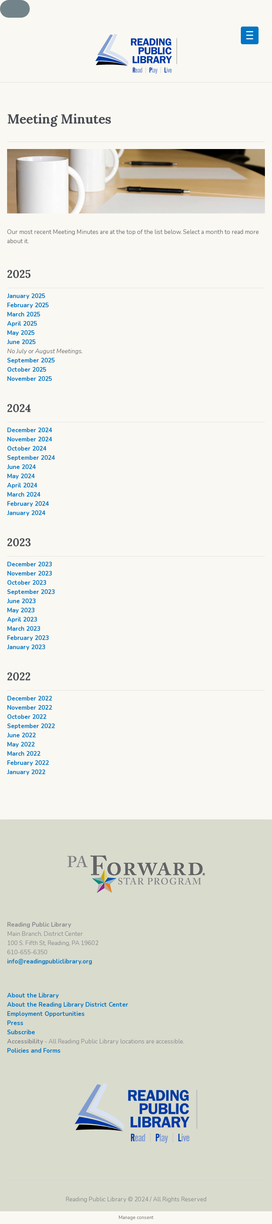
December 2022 (29, 698)
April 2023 (22, 620)
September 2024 (31, 458)
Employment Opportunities (46, 1014)
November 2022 (29, 708)
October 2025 (26, 370)
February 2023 (28, 638)
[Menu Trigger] (250, 35)
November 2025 (29, 379)
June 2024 (21, 467)
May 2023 (21, 610)
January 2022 (26, 772)
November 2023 (29, 574)
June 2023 (21, 601)
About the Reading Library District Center (67, 1005)
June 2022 (21, 735)
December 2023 (29, 564)
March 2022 (23, 754)
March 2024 (23, 495)
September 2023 (31, 592)
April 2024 (22, 485)
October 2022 (26, 717)
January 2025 (26, 296)
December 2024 (29, 430)
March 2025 (23, 314)
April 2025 (22, 324)
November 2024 (29, 439)
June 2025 (21, 342)
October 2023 (26, 583)
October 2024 (26, 449)
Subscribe (21, 1032)
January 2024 (26, 513)
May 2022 (21, 744)
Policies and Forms (34, 1051)
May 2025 (21, 333)
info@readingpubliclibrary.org (49, 961)
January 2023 (26, 647)
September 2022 (31, 726)
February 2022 (28, 763)
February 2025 (28, 305)
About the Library (33, 995)
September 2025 (31, 360)
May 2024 (21, 476)
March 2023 (23, 629)
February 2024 (28, 504)
